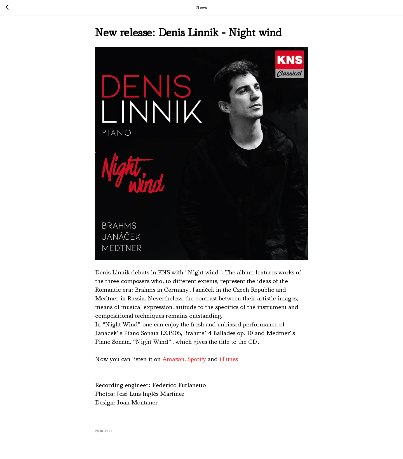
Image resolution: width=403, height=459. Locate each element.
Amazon (173, 359)
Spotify (197, 359)
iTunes (228, 359)
